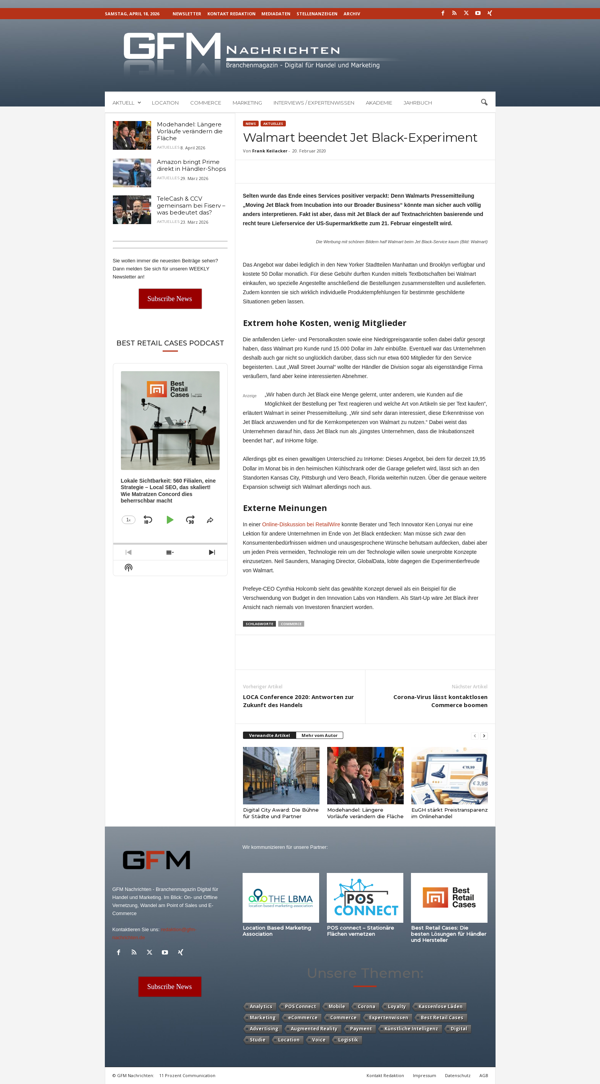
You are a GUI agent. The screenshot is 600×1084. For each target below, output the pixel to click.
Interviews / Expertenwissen (314, 103)
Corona (366, 1006)
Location (165, 103)
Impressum (424, 1075)
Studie (258, 1040)
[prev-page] (475, 736)
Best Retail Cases (442, 1017)
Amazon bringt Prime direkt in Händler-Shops (191, 165)
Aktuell (126, 102)
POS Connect (300, 1006)
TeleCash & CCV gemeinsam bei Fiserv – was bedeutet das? (191, 205)
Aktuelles (273, 123)
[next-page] (484, 736)
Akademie (379, 103)
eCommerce (303, 1017)
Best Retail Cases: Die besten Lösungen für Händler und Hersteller (448, 934)
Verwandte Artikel (269, 735)
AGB (483, 1075)
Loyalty (397, 1006)
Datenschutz (458, 1075)
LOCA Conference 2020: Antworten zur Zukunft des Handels (298, 701)
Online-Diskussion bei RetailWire (301, 524)
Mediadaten (275, 13)
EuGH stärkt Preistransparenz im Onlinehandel (449, 813)
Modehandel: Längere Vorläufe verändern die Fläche (365, 813)
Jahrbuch (418, 103)
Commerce (205, 103)
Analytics (261, 1006)
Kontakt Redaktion (231, 13)
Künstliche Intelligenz (411, 1028)
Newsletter (187, 13)
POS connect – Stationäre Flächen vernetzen (360, 931)
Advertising (264, 1028)
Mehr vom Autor (320, 735)
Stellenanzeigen (317, 13)
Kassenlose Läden (441, 1006)
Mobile (337, 1006)
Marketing (247, 103)
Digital (459, 1028)
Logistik (348, 1040)
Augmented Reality (314, 1028)
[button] (484, 102)
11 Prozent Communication (187, 1075)
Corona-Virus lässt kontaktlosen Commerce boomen (440, 701)
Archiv (352, 13)
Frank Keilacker (269, 151)
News (251, 123)
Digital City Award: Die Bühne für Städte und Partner (281, 813)
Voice (319, 1040)
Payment (361, 1028)
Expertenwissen (388, 1017)
